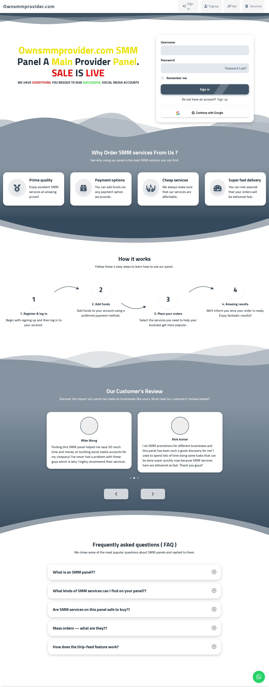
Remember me (176, 77)
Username (168, 42)
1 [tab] (130, 478)
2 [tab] (134, 478)
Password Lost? (235, 68)
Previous (107, 493)
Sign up (222, 99)
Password (168, 60)
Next (162, 493)
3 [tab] (138, 478)
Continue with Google (207, 112)
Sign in (205, 89)
